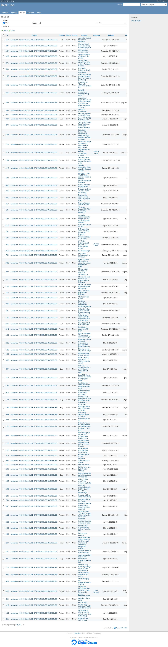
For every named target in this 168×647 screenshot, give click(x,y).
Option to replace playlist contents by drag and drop (84, 311)
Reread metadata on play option (84, 186)
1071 (7, 393)
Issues (22, 13)
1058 (7, 581)
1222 (7, 93)
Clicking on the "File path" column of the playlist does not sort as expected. (84, 515)
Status (7, 23)
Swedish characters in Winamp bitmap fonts (83, 93)
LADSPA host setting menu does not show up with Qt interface (84, 399)
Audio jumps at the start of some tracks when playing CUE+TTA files (84, 558)
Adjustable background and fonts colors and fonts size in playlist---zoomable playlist (84, 591)
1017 (7, 245)
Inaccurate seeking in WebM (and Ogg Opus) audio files (84, 407)
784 (7, 559)
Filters (6, 20)
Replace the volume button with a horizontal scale (84, 198)
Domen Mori (96, 245)
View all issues (136, 21)
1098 (7, 414)
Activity (14, 13)
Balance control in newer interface (84, 552)
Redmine (77, 633)
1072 (7, 251)
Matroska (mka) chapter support (83, 354)
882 (7, 496)
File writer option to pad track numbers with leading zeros (84, 435)
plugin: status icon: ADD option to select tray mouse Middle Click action (84, 263)
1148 (7, 168)
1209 (7, 475)
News (39, 13)
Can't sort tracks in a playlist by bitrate (84, 522)
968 (7, 378)
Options (6, 26)
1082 (7, 435)
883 (7, 500)
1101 (7, 287)
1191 (7, 335)
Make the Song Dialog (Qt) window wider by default (84, 360)
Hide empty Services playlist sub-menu (84, 414)
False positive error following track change (83, 450)
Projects (7, 1)
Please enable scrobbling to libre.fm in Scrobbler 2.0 (83, 271)
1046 (7, 605)
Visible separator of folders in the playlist (84, 56)
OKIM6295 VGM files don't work (84, 324)
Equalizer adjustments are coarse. (83, 460)
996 (7, 232)
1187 (7, 160)
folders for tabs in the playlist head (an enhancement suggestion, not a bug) (84, 426)
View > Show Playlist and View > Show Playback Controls (84, 63)
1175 (7, 450)
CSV (121, 628)
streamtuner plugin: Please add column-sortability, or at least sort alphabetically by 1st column (84, 102)
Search (119, 5)
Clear (13, 30)
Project (34, 35)
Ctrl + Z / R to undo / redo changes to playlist (84, 481)
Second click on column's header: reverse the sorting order (84, 160)
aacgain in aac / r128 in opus (83, 619)
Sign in (158, 1)
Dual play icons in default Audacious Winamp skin (84, 475)
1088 (7, 263)
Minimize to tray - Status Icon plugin (84, 350)
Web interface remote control (83, 51)
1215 (7, 343)
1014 (7, 119)
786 (7, 255)
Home (2, 1)
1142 (7, 329)
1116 (7, 443)
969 (7, 103)
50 (20, 625)
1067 (7, 461)
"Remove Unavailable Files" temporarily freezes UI (84, 210)
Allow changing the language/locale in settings (84, 581)
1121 (7, 567)
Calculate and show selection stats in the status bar (84, 528)
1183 (7, 350)
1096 (7, 528)
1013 (7, 191)
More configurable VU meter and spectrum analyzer (84, 335)
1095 (7, 481)
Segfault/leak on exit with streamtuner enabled (84, 152)
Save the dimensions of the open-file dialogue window (84, 168)
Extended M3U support (83, 455)
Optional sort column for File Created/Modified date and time (84, 318)
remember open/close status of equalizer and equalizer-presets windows (84, 218)
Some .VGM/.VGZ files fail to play (84, 119)
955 (7, 465)
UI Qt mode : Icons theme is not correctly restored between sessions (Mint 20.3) (84, 76)
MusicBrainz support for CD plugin (83, 329)
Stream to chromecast (82, 110)
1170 (7, 298)
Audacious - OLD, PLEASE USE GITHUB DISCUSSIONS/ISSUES (34, 40)
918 (7, 204)
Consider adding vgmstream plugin (84, 496)
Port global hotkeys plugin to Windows (84, 255)
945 (7, 552)
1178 (7, 85)
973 (7, 125)
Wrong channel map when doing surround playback (84, 46)
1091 (7, 534)
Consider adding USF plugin (84, 500)
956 (7, 110)
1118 (7, 515)
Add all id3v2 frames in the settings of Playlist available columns (84, 605)
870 (7, 63)
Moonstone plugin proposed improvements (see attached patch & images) (84, 343)
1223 (7, 324)
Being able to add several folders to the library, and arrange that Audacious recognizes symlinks (84, 542)
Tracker (62, 35)
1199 (7, 407)
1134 (7, 51)
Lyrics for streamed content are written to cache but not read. (84, 369)
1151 (7, 386)
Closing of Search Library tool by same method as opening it (84, 506)
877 (7, 280)
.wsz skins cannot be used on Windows (84, 40)
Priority (74, 35)
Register (164, 1)
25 (17, 625)
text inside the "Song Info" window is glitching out (84, 85)
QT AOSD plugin (84, 251)
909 (7, 219)
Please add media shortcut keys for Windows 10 (84, 286)
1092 (7, 186)
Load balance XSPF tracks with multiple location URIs (84, 385)
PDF (125, 628)
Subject (84, 35)
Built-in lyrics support (82, 534)
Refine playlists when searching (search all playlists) (83, 231)
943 (7, 543)
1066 (7, 574)
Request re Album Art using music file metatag (84, 191)
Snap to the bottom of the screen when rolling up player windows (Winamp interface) (84, 134)
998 (7, 619)
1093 (7, 360)
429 (7, 272)
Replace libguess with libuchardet (84, 204)
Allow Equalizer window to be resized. (83, 574)
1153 (7, 318)
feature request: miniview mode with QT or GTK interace (83, 443)
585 (7, 210)
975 (7, 152)
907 (7, 238)
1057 (7, 354)
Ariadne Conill (96, 152)
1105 (7, 400)
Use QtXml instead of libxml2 (84, 69)
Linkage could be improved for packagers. (84, 392)
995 (7, 599)
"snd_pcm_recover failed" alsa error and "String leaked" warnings (84, 125)
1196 (7, 135)
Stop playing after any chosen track (84, 115)
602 (7, 178)
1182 (7, 76)
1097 (7, 198)
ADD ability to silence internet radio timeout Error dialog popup (84, 613)
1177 (7, 226)
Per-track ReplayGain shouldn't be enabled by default (84, 304)
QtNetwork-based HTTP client (84, 238)
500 (7, 420)
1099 (7, 304)
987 (7, 506)
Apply (5, 30)
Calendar (31, 13)
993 (7, 369)
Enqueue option (83, 465)
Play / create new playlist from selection (84, 292)
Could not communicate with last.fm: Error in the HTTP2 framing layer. (84, 489)
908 (7, 69)
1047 (7, 115)
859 (7, 40)
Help (12, 1)
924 (7, 311)
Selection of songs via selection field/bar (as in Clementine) (84, 144)
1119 (7, 613)
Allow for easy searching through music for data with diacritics (84, 567)
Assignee (96, 35)
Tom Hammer (96, 591)
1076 (7, 591)
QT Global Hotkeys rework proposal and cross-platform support (83, 244)
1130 (7, 427)
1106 (7, 489)
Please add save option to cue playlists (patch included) (84, 279)
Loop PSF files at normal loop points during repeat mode (84, 378)
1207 (7, 469)
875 (7, 455)
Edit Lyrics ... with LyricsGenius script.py (84, 469)
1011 (7, 56)
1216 (7, 522)
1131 (7, 144)
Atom (117, 628)
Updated (111, 35)
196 (7, 46)
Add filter (98, 23)
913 (7, 293)
